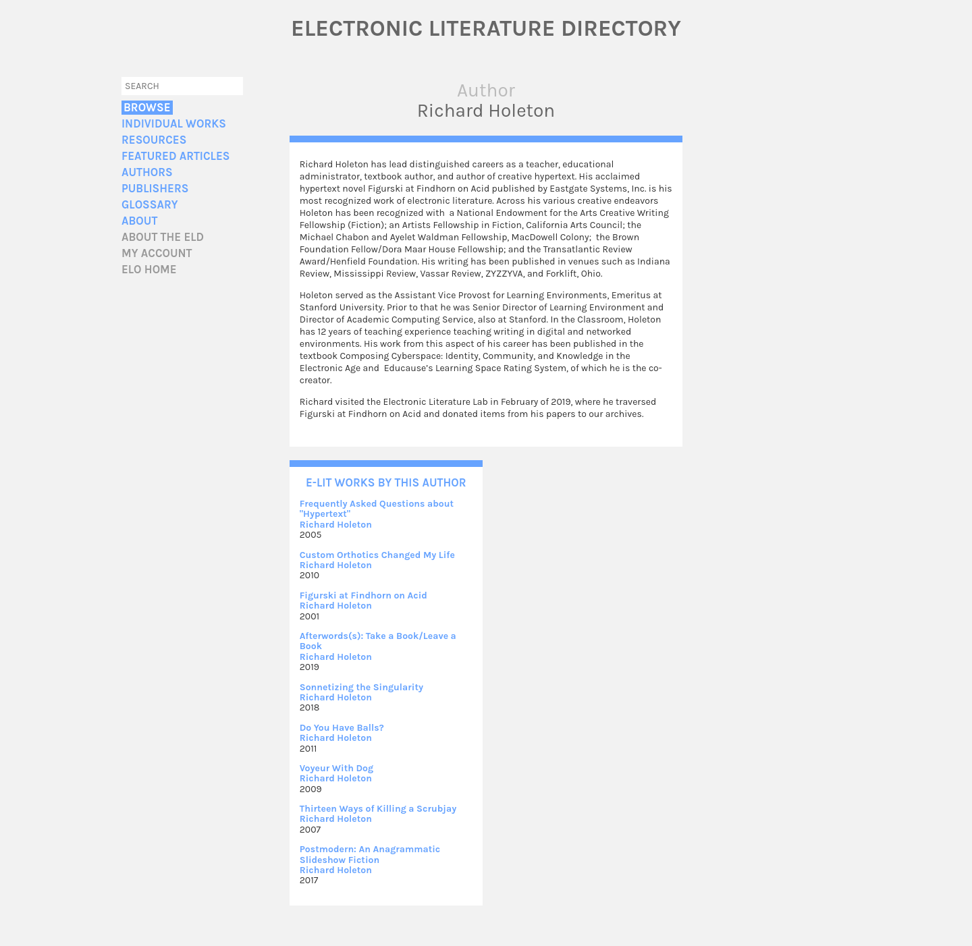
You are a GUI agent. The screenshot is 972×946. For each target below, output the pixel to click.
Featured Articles (176, 156)
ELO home (149, 269)
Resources (154, 140)
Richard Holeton (336, 524)
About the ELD (163, 237)
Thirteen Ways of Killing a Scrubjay (378, 808)
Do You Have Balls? (342, 727)
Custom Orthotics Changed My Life (377, 555)
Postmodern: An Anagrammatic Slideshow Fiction (370, 854)
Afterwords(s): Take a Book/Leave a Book (378, 641)
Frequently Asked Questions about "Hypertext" (377, 509)
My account (157, 253)
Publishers (155, 188)
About (139, 221)
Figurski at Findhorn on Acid (363, 595)
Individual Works (174, 123)
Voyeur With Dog (336, 768)
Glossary (150, 204)
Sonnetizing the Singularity (361, 687)
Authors (147, 172)
